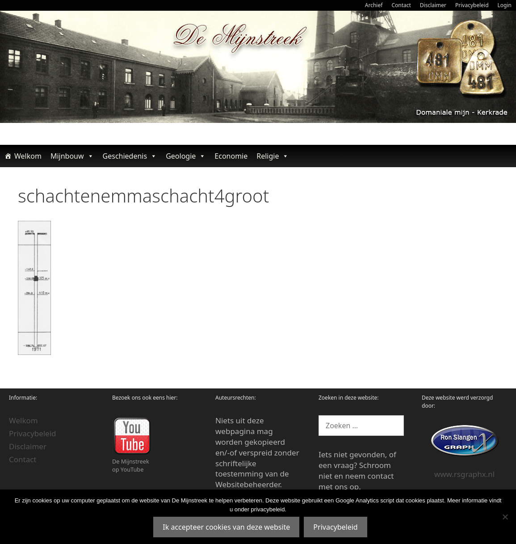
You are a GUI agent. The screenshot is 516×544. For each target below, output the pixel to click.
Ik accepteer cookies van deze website (226, 527)
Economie (231, 156)
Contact (401, 5)
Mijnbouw (72, 156)
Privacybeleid (472, 5)
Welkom (28, 156)
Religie (272, 156)
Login (505, 5)
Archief (374, 5)
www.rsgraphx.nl (464, 474)
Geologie (186, 156)
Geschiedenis (130, 156)
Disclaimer (433, 5)
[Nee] (504, 516)
